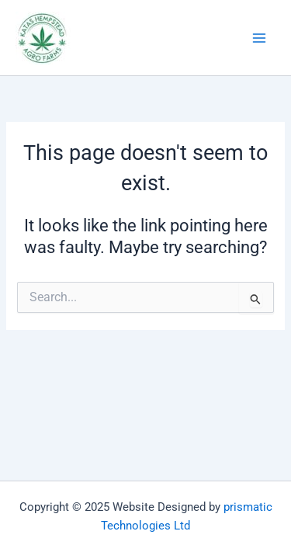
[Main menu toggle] (259, 38)
